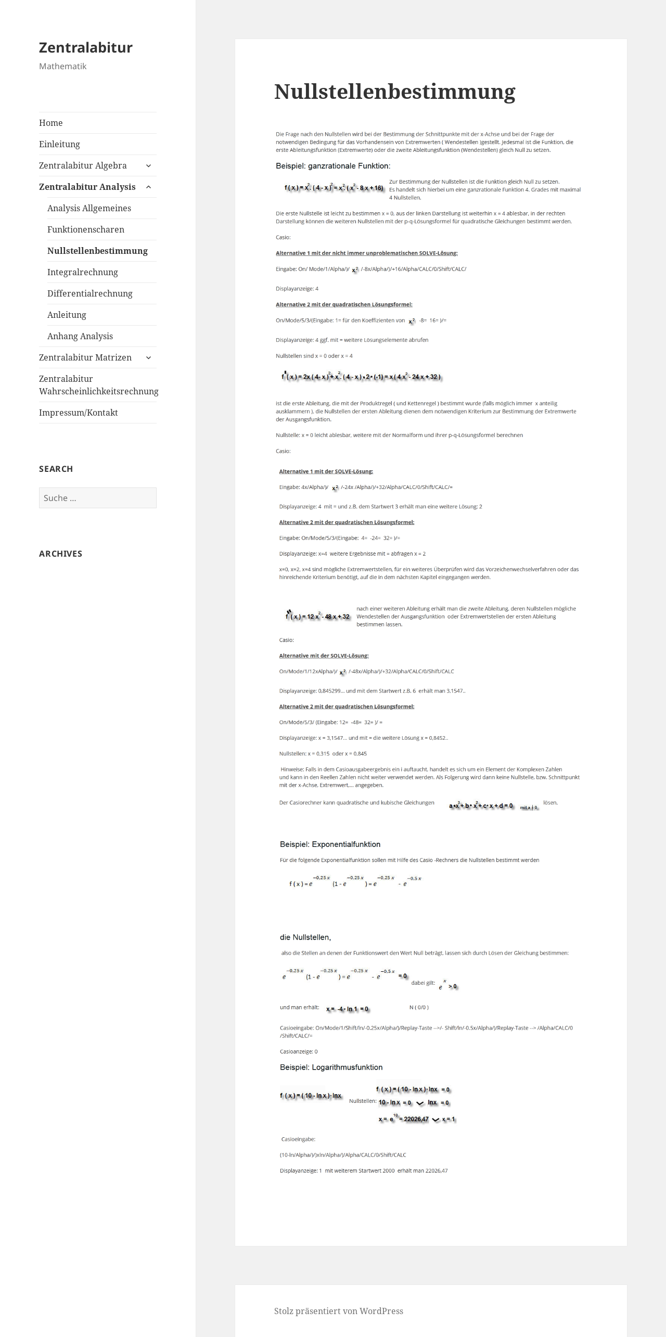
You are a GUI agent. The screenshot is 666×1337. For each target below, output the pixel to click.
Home (51, 122)
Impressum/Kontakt (78, 412)
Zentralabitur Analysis (87, 186)
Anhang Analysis (80, 336)
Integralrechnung (82, 272)
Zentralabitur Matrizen (85, 357)
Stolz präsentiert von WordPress (338, 1311)
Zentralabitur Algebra (83, 165)
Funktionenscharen (85, 229)
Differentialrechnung (90, 293)
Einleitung (59, 144)
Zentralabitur (86, 47)
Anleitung (66, 314)
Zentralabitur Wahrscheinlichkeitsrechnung (98, 385)
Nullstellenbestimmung (97, 250)
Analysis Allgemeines (89, 208)
